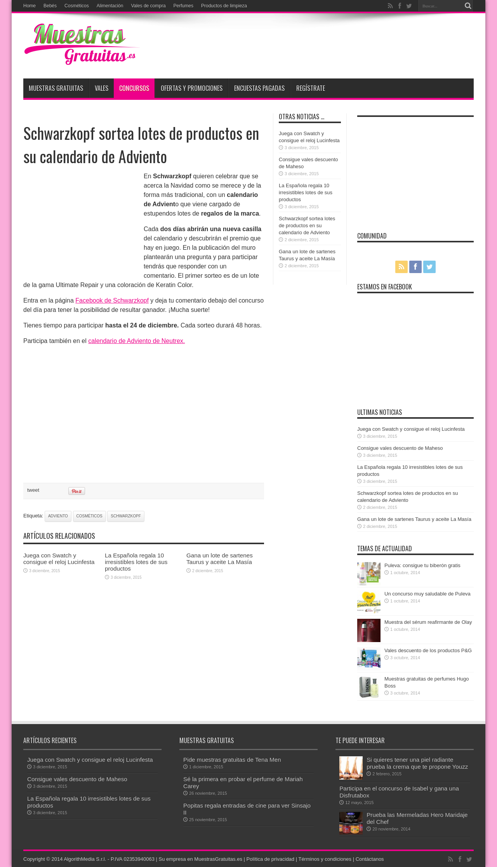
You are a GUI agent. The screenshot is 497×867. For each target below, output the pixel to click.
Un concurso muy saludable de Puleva (427, 594)
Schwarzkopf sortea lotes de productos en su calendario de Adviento (307, 225)
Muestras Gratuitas (56, 88)
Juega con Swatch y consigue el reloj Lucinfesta (58, 558)
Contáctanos (370, 859)
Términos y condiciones (324, 859)
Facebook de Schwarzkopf (112, 300)
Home (29, 6)
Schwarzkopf (126, 516)
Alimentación (110, 6)
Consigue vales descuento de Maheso (400, 448)
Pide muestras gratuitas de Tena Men (232, 759)
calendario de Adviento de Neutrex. (136, 341)
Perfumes (183, 6)
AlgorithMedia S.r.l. (85, 859)
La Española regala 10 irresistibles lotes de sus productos (136, 562)
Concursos (134, 88)
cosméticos (89, 516)
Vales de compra (148, 6)
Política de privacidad (271, 859)
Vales (101, 88)
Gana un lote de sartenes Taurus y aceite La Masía (219, 558)
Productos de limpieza (224, 6)
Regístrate (310, 88)
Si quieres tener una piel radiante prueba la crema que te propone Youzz (417, 763)
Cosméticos (76, 6)
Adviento (58, 516)
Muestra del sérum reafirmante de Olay (428, 622)
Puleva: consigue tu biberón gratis (422, 565)
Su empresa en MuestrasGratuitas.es (200, 859)
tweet (33, 490)
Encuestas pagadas (259, 88)
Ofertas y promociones (191, 88)
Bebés (50, 6)
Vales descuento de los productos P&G (428, 650)
